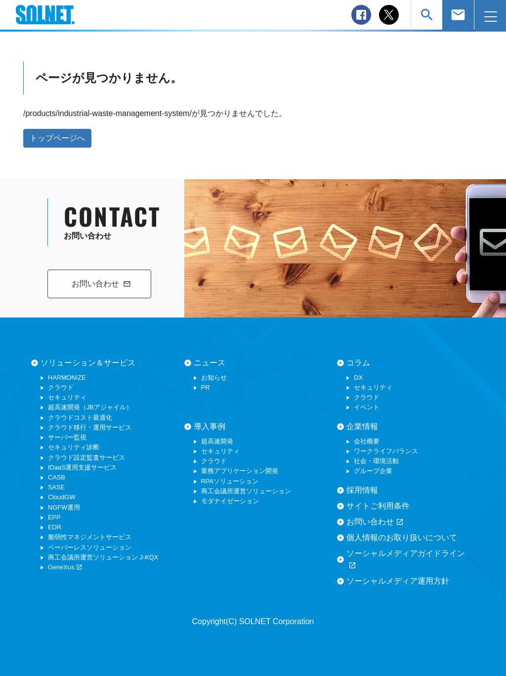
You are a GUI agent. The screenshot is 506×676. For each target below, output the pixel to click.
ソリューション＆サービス (88, 362)
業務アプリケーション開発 (239, 471)
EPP (54, 517)
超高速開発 (217, 441)
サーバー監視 (67, 437)
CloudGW (61, 497)
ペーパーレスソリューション (89, 547)
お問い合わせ (375, 521)
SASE (56, 487)
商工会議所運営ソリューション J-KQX (103, 557)
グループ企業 (373, 471)
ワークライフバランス (386, 451)
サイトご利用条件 (378, 506)
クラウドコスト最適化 (80, 417)
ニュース (209, 362)
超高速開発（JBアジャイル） (90, 407)
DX (358, 377)
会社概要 (367, 441)
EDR (54, 527)
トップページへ (57, 138)
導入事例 (209, 426)
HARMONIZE (67, 377)
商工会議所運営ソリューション (246, 491)
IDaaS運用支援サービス (82, 467)
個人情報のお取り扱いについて (401, 537)
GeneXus (65, 567)
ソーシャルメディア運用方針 (397, 581)
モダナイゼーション (230, 501)
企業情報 (362, 426)
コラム (358, 362)
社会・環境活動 (376, 461)
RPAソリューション (229, 481)
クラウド (61, 387)
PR (205, 387)
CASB (56, 477)
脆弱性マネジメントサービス (89, 537)
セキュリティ (67, 397)
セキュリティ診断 (73, 447)
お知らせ (214, 377)
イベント (367, 407)
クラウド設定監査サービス (86, 457)
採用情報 (362, 490)
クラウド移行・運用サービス (89, 427)
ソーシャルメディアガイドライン (405, 559)
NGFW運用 (64, 507)
